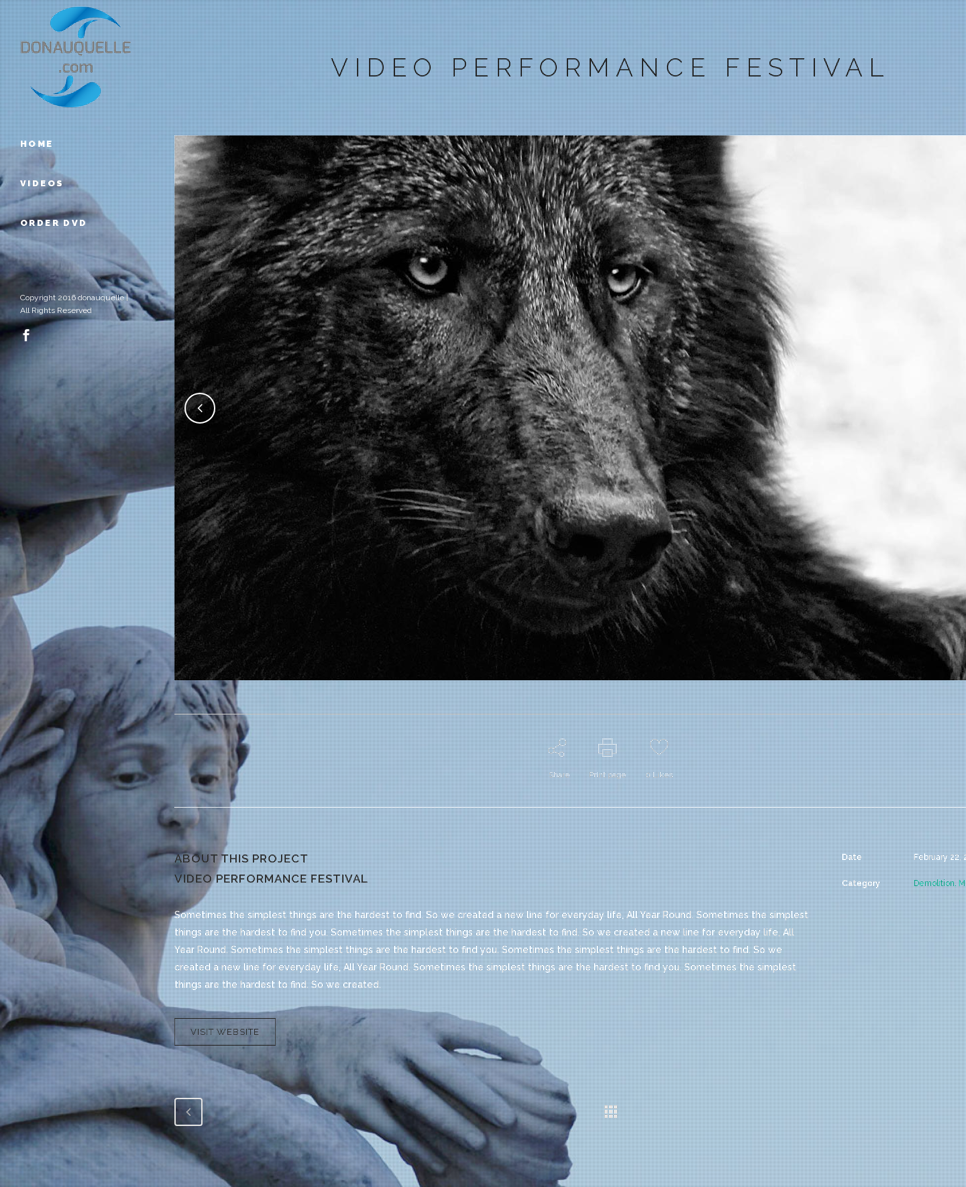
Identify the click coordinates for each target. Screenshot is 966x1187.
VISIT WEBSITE (225, 1032)
